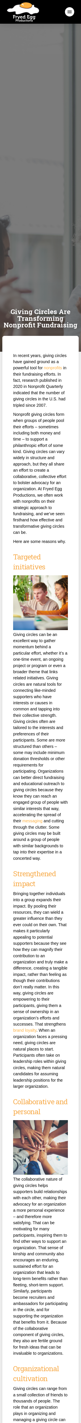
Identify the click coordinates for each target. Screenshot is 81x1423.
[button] (69, 11)
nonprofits (53, 367)
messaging (32, 821)
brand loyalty (24, 1030)
